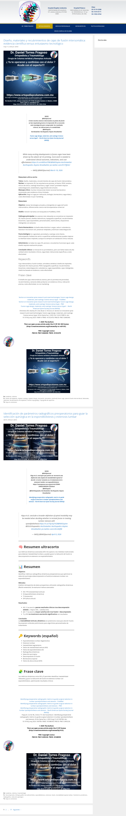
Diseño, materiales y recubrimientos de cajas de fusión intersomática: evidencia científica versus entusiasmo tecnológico (45, 42)
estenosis (48, 795)
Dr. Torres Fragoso (27, 26)
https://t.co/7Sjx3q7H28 (48, 523)
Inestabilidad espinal (62, 795)
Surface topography (33, 400)
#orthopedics (28, 165)
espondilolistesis (40, 795)
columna (14, 396)
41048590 (57, 737)
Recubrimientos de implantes (18, 400)
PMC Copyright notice (46, 331)
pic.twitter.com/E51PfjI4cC (60, 165)
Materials (6, 400)
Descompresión (10, 795)
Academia (8, 396)
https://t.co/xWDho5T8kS (41, 162)
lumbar (71, 795)
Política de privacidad (97, 26)
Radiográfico (7, 797)
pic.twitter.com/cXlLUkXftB (51, 529)
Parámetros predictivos (80, 795)
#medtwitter (44, 165)
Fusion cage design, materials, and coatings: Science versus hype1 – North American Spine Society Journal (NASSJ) (47, 138)
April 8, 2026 (56, 534)
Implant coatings (23, 398)
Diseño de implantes (11, 398)
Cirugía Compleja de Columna (63, 31)
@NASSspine (56, 162)
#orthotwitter (66, 162)
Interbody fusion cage (58, 398)
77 (11, 810)
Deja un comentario (11, 402)
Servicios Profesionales (62, 26)
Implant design (33, 398)
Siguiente (17, 810)
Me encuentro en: (80, 26)
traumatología (21, 793)
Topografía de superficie (47, 400)
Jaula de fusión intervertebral (73, 398)
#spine (36, 165)
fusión (53, 795)
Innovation (48, 398)
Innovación (41, 398)
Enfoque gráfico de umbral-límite (25, 795)
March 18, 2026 (56, 170)
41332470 (57, 333)
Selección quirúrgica (17, 797)
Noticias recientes (44, 26)
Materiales (86, 398)
